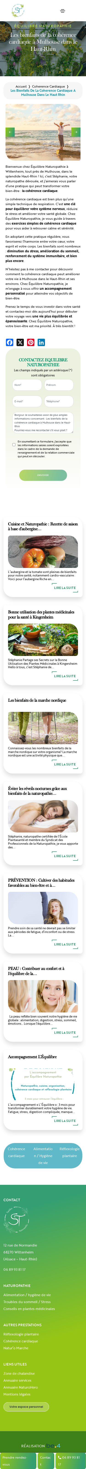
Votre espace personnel (26, 1407)
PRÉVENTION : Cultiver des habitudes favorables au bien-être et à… (41, 883)
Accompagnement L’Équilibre (32, 1056)
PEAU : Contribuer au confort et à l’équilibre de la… (36, 971)
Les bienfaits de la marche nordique (37, 700)
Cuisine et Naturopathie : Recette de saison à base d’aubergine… (43, 526)
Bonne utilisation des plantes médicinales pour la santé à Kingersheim (41, 615)
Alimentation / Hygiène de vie (43, 1155)
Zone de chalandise (19, 1373)
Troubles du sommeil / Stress (27, 1301)
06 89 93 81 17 (14, 1269)
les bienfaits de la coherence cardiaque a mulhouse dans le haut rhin (43, 92)
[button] (75, 132)
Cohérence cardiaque (16, 1152)
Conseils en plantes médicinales (29, 1308)
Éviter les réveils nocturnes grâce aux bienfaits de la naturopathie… (37, 791)
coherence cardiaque (48, 86)
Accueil (21, 86)
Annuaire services (17, 1380)
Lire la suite (65, 587)
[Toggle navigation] (62, 10)
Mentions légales (17, 1394)
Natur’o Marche (15, 1347)
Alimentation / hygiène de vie (27, 1294)
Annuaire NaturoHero (20, 1387)
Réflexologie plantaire (70, 1152)
